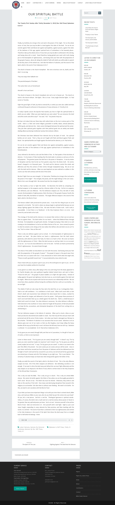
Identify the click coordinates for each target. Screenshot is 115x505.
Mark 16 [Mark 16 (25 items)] (94, 238)
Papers (59, 3)
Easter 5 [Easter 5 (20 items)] (86, 231)
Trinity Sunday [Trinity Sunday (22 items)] (97, 258)
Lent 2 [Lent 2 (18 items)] (100, 236)
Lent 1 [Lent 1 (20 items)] (97, 236)
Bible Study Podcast (69, 3)
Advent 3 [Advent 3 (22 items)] (92, 230)
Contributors (37, 3)
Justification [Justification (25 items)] (93, 236)
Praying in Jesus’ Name (91, 34)
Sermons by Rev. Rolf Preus (33, 429)
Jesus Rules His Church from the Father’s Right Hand (91, 29)
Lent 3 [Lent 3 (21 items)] (85, 238)
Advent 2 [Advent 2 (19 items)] (89, 230)
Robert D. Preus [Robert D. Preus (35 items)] (93, 250)
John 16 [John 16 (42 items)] (86, 236)
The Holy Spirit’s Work (91, 43)
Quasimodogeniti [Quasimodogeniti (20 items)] (87, 247)
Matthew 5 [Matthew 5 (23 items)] (98, 238)
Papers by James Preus (82, 475)
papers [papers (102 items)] (91, 242)
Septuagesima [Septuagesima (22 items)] (93, 253)
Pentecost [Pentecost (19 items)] (98, 245)
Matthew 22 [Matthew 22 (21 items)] (95, 239)
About (28, 3)
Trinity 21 (21, 431)
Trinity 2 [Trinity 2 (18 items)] (94, 256)
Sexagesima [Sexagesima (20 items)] (98, 253)
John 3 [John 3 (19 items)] (98, 234)
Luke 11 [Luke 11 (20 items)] (91, 238)
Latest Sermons (49, 3)
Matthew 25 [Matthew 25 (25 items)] (86, 241)
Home (22, 3)
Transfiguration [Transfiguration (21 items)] (87, 256)
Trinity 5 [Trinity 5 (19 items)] (85, 258)
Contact (80, 3)
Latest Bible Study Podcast (93, 3)
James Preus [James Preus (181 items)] (91, 234)
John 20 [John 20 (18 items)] (89, 236)
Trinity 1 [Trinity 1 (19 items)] (91, 256)
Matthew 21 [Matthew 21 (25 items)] (90, 239)
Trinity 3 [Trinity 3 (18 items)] (97, 256)
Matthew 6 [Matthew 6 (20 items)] (86, 239)
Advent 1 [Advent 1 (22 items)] (85, 230)
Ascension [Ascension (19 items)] (96, 230)
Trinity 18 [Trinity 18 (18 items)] (92, 258)
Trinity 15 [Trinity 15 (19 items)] (88, 258)
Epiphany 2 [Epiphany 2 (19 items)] (93, 231)
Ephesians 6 (52, 427)
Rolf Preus (53, 18)
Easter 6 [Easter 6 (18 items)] (89, 231)
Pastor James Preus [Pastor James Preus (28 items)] (92, 245)
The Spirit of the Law (28, 443)
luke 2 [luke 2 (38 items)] (88, 238)
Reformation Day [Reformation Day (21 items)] (94, 247)
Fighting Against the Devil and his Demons (63, 443)
